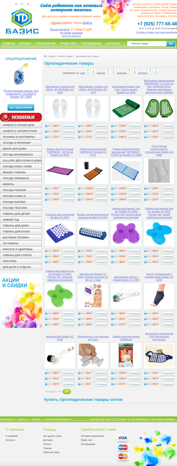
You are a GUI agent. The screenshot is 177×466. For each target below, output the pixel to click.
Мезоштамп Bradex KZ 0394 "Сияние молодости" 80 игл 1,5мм (93, 277)
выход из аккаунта (71, 36)
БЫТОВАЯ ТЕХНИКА (16, 237)
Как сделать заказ (52, 436)
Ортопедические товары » (87, 56)
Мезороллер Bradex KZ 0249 (60, 338)
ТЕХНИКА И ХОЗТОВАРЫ (19, 136)
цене (82, 73)
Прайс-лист (68, 43)
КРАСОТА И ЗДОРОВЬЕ (18, 249)
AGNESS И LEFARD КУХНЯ (20, 130)
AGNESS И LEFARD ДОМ (18, 125)
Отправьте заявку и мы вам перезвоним (156, 32)
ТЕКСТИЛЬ (10, 261)
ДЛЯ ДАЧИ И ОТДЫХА (17, 267)
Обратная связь (51, 452)
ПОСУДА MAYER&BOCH (18, 154)
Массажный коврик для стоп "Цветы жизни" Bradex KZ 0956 (126, 89)
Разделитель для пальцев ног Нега (93, 338)
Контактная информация (58, 419)
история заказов (71, 32)
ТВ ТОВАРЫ (10, 243)
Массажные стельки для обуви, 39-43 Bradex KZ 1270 (92, 89)
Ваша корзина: (60, 29)
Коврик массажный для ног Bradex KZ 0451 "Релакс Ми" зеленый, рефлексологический (60, 275)
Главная (9, 43)
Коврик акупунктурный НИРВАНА (126, 338)
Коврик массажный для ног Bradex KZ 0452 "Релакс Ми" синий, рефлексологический (159, 213)
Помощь (36, 419)
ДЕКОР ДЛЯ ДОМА (14, 148)
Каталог (25, 43)
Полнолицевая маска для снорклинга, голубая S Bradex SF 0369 (21, 93)
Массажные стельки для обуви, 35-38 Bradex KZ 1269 (59, 89)
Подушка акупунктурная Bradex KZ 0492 (60, 216)
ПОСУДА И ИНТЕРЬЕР (17, 142)
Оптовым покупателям (92, 436)
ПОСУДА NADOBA (14, 201)
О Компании (6, 419)
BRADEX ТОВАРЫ (14, 172)
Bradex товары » (66, 56)
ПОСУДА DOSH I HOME (17, 166)
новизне (101, 73)
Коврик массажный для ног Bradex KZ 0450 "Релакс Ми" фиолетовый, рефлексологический (126, 213)
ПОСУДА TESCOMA (15, 207)
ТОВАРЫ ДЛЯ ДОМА (16, 225)
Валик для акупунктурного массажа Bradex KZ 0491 (93, 216)
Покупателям (46, 43)
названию (122, 73)
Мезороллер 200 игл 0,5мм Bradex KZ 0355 (126, 278)
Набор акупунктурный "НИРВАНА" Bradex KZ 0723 (93, 152)
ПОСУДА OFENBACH (16, 178)
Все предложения (21, 107)
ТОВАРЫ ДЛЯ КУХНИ (16, 231)
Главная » (52, 56)
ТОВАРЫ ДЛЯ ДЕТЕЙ (16, 213)
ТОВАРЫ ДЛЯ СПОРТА (17, 255)
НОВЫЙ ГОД (11, 219)
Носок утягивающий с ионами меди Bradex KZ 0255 (159, 277)
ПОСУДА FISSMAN (14, 190)
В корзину (68, 126)
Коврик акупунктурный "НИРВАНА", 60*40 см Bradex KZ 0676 (59, 152)
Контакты (113, 43)
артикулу (143, 73)
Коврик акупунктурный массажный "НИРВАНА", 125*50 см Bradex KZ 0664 (126, 152)
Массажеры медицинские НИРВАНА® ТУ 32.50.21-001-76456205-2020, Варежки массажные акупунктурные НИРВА (159, 86)
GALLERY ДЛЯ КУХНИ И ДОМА (22, 160)
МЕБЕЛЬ (8, 184)
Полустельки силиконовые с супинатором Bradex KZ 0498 (159, 150)
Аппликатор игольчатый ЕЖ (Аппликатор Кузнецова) (159, 336)
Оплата (47, 444)
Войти (87, 23)
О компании (12, 436)
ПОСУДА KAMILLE (14, 196)
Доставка (48, 440)
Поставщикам (91, 43)
